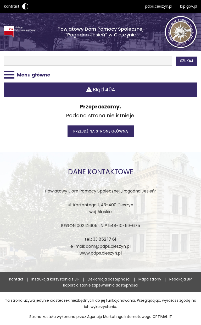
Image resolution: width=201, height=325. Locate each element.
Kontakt (16, 279)
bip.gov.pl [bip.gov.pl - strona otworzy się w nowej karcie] (188, 6)
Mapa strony (149, 279)
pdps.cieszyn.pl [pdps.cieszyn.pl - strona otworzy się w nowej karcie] (158, 6)
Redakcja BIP (180, 279)
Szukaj (186, 60)
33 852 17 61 (104, 239)
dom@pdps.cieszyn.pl (108, 246)
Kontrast (16, 6)
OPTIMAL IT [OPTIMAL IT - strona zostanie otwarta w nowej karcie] (162, 316)
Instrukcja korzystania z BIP (55, 279)
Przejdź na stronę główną (100, 131)
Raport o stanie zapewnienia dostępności (100, 285)
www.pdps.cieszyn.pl (101, 253)
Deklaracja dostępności (109, 279)
